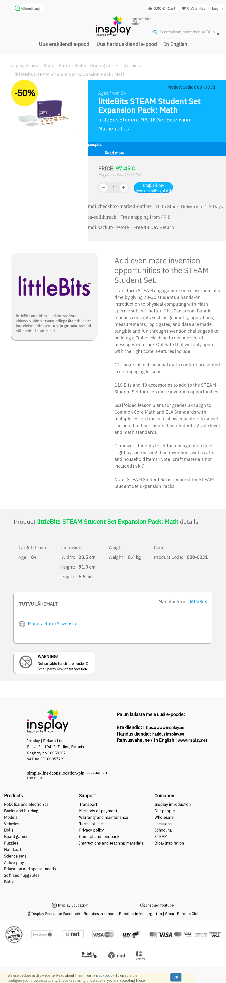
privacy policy (103, 975)
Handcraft (13, 849)
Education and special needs (30, 868)
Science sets (16, 856)
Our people (164, 810)
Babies (10, 881)
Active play (14, 862)
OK (176, 977)
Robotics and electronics (26, 804)
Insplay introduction (172, 804)
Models (11, 817)
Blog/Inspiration (169, 843)
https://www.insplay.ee (163, 727)
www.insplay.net (192, 740)
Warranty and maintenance (104, 817)
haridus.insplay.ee (168, 734)
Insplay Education (73, 905)
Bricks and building (21, 810)
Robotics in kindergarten (141, 913)
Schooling (163, 830)
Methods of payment (98, 810)
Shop (49, 65)
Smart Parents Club (182, 913)
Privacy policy (91, 830)
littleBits (198, 601)
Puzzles (11, 843)
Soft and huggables (22, 875)
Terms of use (91, 823)
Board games (16, 836)
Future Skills (72, 65)
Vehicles (11, 823)
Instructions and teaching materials (111, 843)
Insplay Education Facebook (55, 913)
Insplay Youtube (160, 905)
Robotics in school (100, 913)
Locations (163, 823)
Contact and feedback (99, 836)
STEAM (161, 836)
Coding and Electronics (115, 65)
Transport (88, 804)
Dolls (9, 830)
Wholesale (164, 817)
